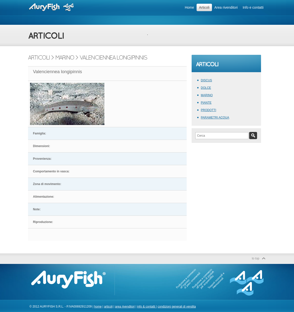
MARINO (207, 95)
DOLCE (206, 88)
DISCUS (206, 80)
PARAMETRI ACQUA (215, 117)
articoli (108, 306)
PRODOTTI (208, 110)
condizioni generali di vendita (177, 306)
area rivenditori (125, 306)
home (98, 306)
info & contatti (146, 306)
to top (255, 258)
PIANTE (206, 102)
